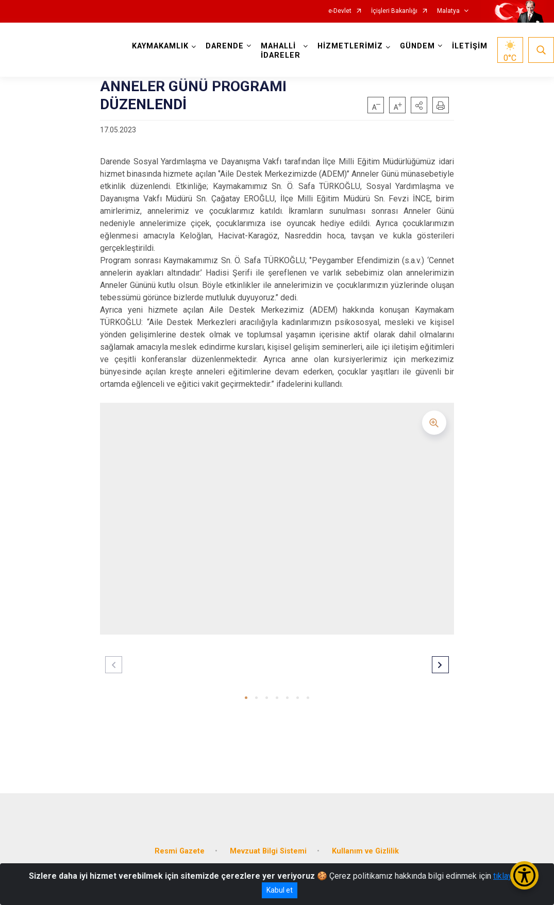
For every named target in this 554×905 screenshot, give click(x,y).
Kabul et (279, 890)
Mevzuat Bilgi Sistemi (268, 851)
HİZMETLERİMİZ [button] (350, 46)
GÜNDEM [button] (417, 46)
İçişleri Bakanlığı (394, 11)
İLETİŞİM (470, 46)
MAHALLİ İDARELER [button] (280, 51)
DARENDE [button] (225, 46)
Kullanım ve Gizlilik (365, 851)
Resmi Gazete (180, 851)
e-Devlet (339, 11)
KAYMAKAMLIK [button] (160, 46)
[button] (419, 105)
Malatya (448, 11)
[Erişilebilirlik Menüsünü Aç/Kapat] (524, 875)
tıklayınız (509, 876)
